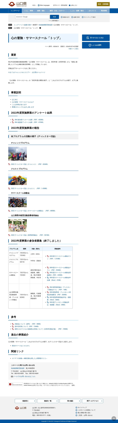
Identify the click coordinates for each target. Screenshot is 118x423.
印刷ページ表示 (73, 49)
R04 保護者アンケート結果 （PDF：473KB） (29, 122)
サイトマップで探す (90, 17)
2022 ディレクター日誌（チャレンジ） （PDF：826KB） (30, 164)
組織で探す (77, 17)
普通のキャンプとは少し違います (23, 107)
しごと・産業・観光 (77, 11)
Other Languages (45, 5)
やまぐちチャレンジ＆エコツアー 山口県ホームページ (26, 72)
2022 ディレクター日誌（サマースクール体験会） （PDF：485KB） (33, 211)
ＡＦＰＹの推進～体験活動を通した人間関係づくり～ (29, 358)
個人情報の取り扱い (84, 413)
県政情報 (104, 11)
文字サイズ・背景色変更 (60, 5)
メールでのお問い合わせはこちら (24, 376)
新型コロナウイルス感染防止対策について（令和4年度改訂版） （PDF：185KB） (42, 329)
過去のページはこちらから (21, 346)
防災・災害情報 (103, 4)
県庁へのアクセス (93, 401)
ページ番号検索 (53, 20)
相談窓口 (25, 401)
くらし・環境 (28, 11)
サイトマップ (82, 407)
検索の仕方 (66, 17)
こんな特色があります (19, 104)
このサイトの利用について (87, 410)
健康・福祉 (41, 11)
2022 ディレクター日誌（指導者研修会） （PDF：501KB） (30, 235)
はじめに (15, 99)
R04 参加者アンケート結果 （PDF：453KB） (29, 120)
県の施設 (70, 401)
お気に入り (74, 5)
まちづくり (92, 11)
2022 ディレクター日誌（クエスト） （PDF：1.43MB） (29, 188)
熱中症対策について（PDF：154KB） (27, 326)
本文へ (34, 5)
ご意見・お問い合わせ (85, 415)
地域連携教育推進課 (45, 25)
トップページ (15, 11)
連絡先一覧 (47, 401)
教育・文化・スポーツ (57, 11)
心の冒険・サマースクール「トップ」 (26, 28)
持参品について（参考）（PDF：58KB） (28, 324)
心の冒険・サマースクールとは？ (23, 102)
